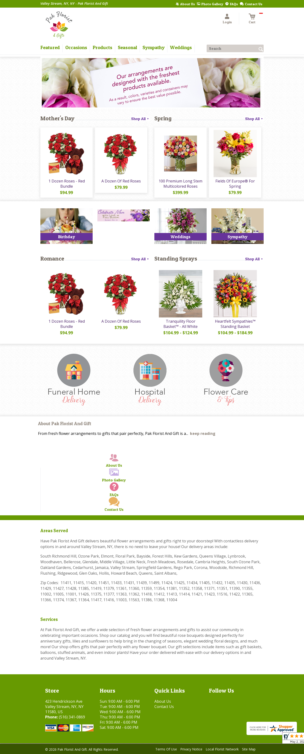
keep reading (202, 433)
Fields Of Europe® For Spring (235, 183)
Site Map (249, 749)
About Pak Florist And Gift (64, 423)
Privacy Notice (191, 749)
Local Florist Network (222, 749)
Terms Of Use (166, 749)
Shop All (140, 118)
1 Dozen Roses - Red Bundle (66, 183)
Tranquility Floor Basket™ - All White (180, 324)
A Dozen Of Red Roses (121, 181)
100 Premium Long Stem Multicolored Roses (180, 183)
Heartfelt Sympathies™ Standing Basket (235, 324)
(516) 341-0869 (72, 717)
